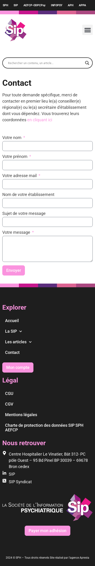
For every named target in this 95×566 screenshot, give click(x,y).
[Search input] (45, 63)
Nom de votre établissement (28, 195)
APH (70, 5)
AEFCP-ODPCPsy (34, 5)
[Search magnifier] (87, 63)
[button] (87, 30)
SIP (16, 5)
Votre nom (12, 138)
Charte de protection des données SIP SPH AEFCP (44, 427)
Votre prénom (15, 156)
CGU (9, 393)
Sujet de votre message (24, 213)
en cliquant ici (39, 119)
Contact (12, 352)
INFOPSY (56, 5)
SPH (5, 5)
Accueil (12, 320)
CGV (9, 404)
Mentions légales (21, 414)
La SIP (13, 331)
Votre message (16, 232)
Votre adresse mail (20, 176)
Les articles (18, 342)
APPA (82, 5)
